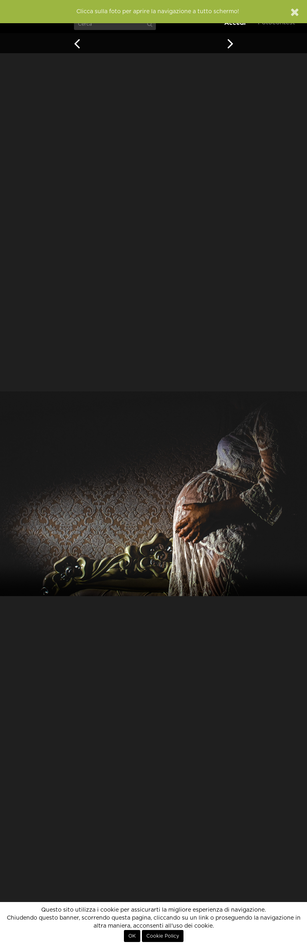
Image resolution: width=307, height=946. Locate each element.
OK (132, 936)
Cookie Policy (162, 936)
